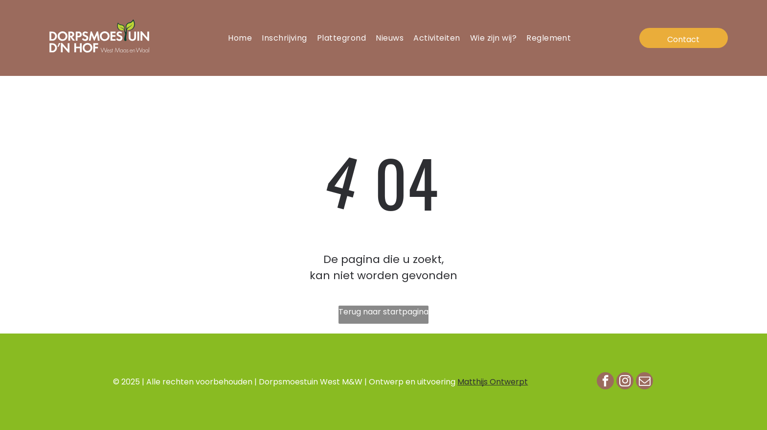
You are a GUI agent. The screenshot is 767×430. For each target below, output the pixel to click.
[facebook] (605, 382)
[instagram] (624, 382)
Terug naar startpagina (383, 311)
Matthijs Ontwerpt (492, 381)
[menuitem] (240, 38)
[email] (644, 382)
